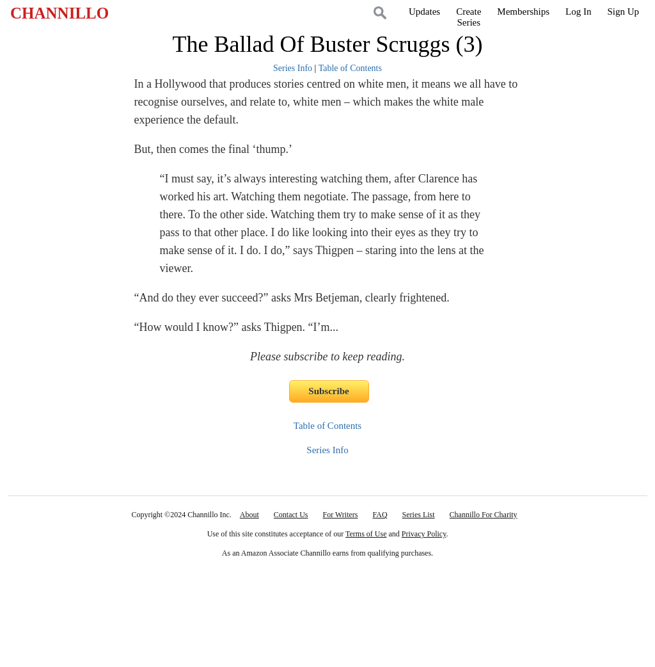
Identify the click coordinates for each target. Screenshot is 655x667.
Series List (418, 514)
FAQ (379, 514)
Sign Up (623, 11)
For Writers (340, 514)
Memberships (523, 11)
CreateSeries (468, 17)
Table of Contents (350, 68)
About (249, 514)
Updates (424, 11)
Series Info (292, 68)
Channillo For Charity (483, 514)
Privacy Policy (424, 533)
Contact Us (291, 514)
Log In (578, 11)
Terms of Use (365, 533)
